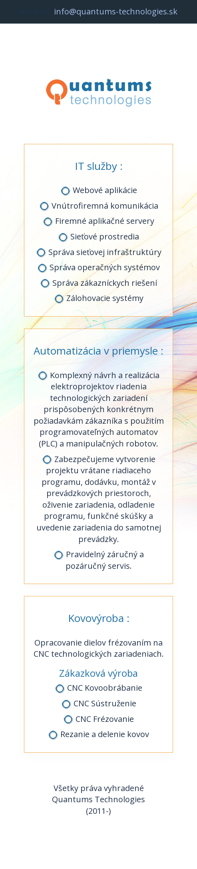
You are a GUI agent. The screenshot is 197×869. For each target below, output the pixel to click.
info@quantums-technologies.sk (115, 11)
